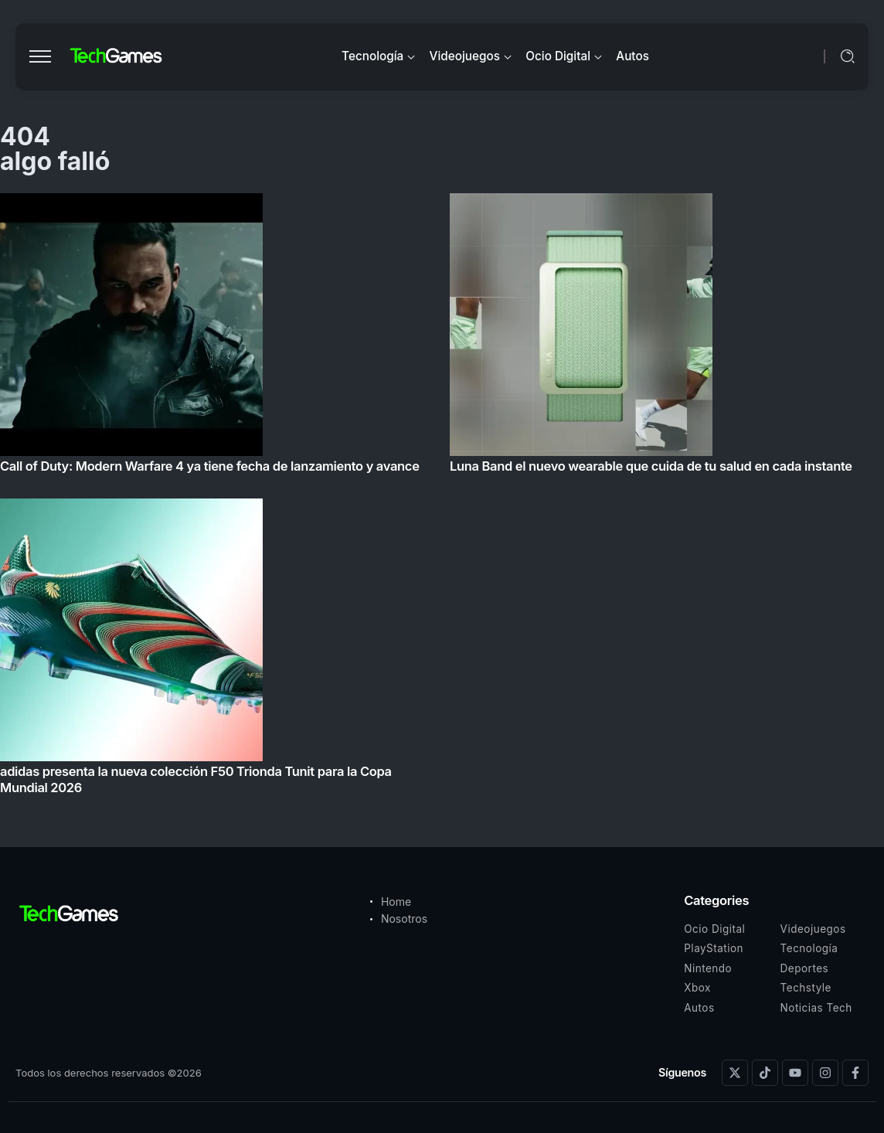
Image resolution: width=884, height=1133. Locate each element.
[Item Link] (442, 499)
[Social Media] (735, 1073)
